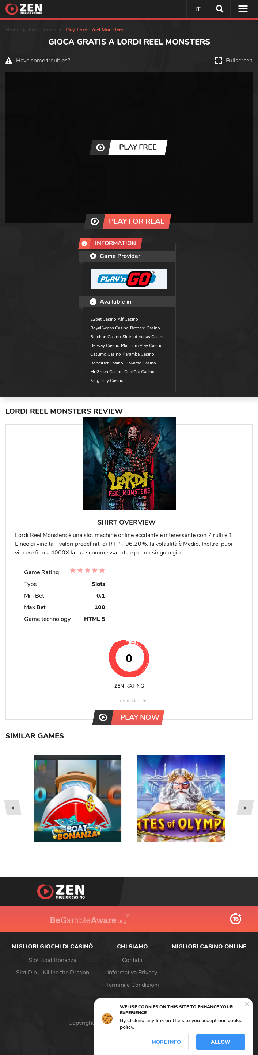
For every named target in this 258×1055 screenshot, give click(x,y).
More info (166, 1042)
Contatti (132, 960)
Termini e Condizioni (132, 985)
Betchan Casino (105, 337)
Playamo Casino (140, 363)
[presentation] (12, 807)
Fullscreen (239, 61)
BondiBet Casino (106, 363)
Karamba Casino (138, 354)
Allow (221, 1042)
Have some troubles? (43, 61)
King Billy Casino (107, 380)
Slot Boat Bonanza (52, 960)
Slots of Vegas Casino (143, 337)
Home (12, 29)
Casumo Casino (105, 354)
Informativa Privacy (132, 973)
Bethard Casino (145, 328)
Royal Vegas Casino (109, 328)
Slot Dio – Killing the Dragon (52, 973)
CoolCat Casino (139, 372)
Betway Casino (104, 345)
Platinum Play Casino (142, 345)
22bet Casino (103, 319)
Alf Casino (128, 319)
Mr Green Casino (106, 372)
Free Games (42, 29)
